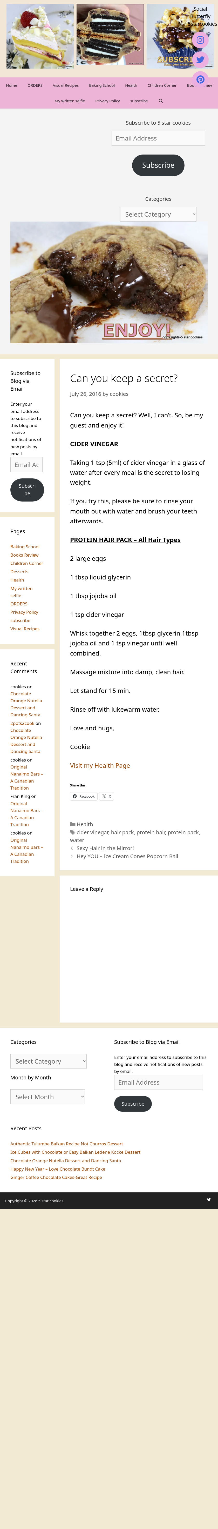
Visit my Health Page (100, 765)
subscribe (139, 100)
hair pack (122, 832)
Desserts (19, 572)
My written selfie (70, 100)
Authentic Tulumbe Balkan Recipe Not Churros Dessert (66, 1144)
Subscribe (158, 165)
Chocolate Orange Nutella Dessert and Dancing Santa (65, 1161)
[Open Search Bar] (160, 101)
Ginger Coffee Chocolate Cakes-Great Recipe (56, 1177)
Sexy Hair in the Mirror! (105, 848)
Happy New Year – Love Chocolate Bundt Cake (57, 1169)
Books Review (24, 555)
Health (131, 85)
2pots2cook (22, 723)
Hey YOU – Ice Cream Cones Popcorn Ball (127, 856)
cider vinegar (92, 832)
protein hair (151, 832)
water (77, 840)
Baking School (102, 85)
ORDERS (35, 85)
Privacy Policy (107, 100)
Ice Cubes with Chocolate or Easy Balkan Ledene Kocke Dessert (75, 1152)
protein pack (183, 832)
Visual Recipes (66, 85)
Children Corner (162, 85)
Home (11, 85)
